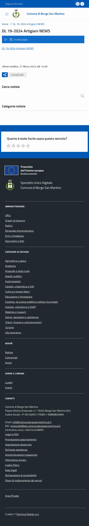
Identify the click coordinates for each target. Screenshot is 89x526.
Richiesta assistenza (16, 450)
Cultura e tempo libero (17, 291)
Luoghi (9, 382)
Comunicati (11, 357)
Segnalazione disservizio (18, 444)
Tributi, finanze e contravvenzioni (23, 322)
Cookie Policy (12, 465)
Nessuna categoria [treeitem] (12, 112)
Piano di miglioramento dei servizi (23, 480)
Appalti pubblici (13, 276)
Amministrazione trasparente (21, 455)
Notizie (9, 352)
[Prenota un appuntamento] (78, 4)
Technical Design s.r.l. (27, 514)
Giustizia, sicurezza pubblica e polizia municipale (31, 302)
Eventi (8, 387)
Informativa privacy (15, 460)
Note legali (11, 470)
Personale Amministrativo (19, 231)
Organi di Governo (15, 220)
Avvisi (8, 363)
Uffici (8, 215)
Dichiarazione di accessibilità (20, 475)
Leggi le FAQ (12, 434)
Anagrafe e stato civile (17, 271)
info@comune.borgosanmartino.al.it (32, 422)
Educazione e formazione (18, 297)
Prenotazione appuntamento (20, 439)
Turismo (9, 327)
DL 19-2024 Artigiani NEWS (18, 48)
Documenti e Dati (14, 241)
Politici (9, 226)
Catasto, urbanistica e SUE (19, 286)
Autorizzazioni (13, 281)
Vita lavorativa (13, 332)
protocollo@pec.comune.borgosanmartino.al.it (36, 426)
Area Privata (12, 496)
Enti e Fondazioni (14, 236)
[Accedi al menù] (3, 13)
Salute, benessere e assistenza (22, 317)
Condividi (15, 74)
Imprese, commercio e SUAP (20, 307)
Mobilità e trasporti (15, 312)
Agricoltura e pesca (15, 261)
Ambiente (10, 266)
